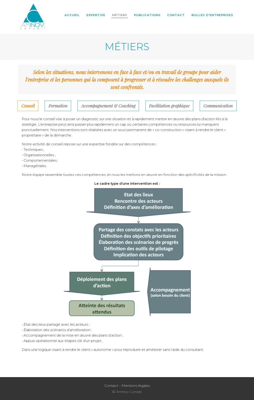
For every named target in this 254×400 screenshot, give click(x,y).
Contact (176, 15)
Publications (147, 15)
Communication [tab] (218, 106)
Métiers (119, 15)
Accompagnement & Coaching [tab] (108, 106)
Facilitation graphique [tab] (169, 106)
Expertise (95, 15)
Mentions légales (136, 385)
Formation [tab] (57, 106)
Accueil (72, 15)
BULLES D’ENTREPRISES (212, 15)
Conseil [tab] (28, 106)
